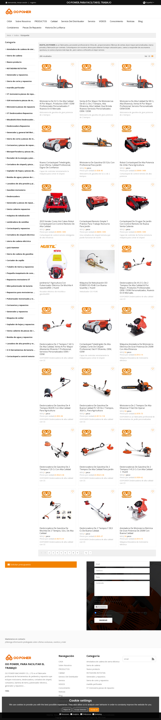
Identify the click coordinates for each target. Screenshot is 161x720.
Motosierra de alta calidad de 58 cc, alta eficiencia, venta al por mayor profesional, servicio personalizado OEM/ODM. (137, 105)
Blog (140, 21)
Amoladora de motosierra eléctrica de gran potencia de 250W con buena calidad (136, 530)
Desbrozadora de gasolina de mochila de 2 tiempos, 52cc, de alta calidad (56, 530)
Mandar (103, 620)
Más (7, 691)
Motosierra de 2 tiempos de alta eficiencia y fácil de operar (135, 406)
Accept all (93, 710)
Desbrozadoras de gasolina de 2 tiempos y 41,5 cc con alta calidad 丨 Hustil (136, 469)
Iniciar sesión (22, 2)
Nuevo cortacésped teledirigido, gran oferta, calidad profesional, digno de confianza (55, 165)
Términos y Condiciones (103, 615)
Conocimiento (116, 21)
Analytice (74, 714)
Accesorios (101, 607)
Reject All (66, 710)
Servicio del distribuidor (72, 21)
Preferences (85, 714)
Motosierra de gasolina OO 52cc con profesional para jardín (97, 163)
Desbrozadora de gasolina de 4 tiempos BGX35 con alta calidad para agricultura (55, 408)
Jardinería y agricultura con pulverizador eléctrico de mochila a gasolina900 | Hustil (56, 285)
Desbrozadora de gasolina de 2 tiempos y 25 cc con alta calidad (55, 468)
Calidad (54, 21)
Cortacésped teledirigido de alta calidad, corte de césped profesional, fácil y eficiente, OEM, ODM (96, 348)
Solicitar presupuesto (20, 564)
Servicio (91, 21)
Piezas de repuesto (32, 27)
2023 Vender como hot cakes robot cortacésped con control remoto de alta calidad (57, 224)
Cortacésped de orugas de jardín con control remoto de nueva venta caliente (135, 224)
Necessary (64, 714)
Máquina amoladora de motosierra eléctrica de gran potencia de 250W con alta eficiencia (136, 346)
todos (16, 35)
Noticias (130, 21)
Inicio (9, 35)
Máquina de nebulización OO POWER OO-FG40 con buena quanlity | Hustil (93, 285)
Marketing (97, 714)
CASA (9, 21)
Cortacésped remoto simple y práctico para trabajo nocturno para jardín (95, 224)
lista (149, 56)
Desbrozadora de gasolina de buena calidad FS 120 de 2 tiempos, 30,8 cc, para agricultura (97, 408)
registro (33, 2)
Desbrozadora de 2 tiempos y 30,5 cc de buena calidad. (96, 529)
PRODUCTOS (41, 21)
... (81, 553)
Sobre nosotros (23, 21)
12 (86, 553)
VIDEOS (102, 21)
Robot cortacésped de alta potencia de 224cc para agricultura (137, 163)
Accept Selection (80, 710)
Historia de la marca (55, 27)
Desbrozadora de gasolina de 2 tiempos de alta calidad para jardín (96, 468)
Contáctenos (13, 27)
